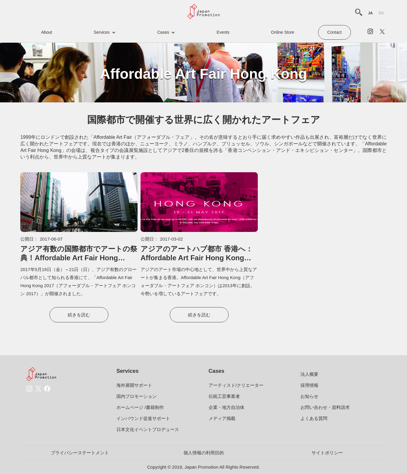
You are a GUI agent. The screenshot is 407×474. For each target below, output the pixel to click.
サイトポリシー (327, 452)
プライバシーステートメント (80, 452)
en (381, 13)
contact (334, 32)
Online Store (282, 32)
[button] (105, 32)
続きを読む (79, 314)
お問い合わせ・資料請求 (325, 407)
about (46, 32)
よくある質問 (313, 418)
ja (370, 13)
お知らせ (309, 396)
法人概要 (309, 374)
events (223, 32)
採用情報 (309, 385)
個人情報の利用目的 (204, 452)
